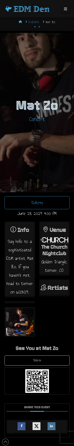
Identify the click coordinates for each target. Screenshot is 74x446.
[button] (66, 9)
